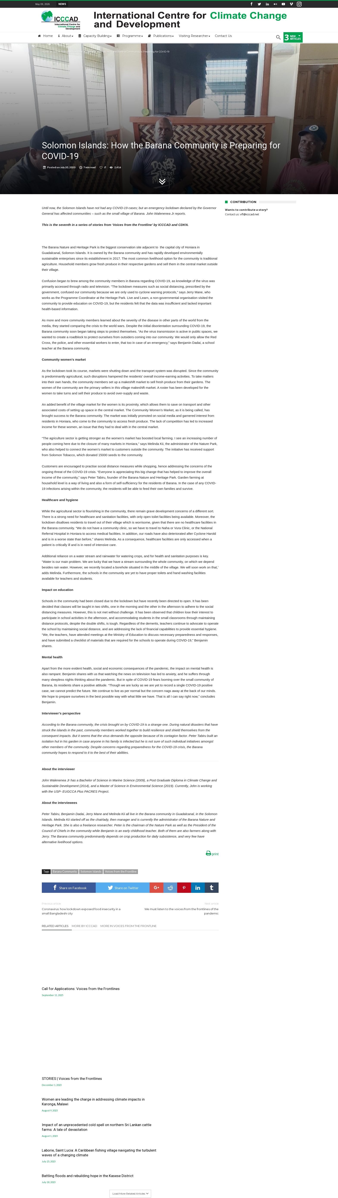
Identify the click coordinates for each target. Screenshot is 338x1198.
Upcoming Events (112, 1180)
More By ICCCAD (84, 926)
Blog (193, 1180)
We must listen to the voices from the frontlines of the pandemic (178, 908)
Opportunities (88, 1180)
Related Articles (55, 926)
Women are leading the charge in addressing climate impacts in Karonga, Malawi (189, 946)
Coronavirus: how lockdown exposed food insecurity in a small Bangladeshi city (83, 908)
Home (45, 51)
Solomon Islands (91, 871)
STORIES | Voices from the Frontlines (123, 982)
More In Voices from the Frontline (128, 926)
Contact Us (42, 1094)
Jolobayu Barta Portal (187, 1101)
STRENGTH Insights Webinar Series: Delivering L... (101, 4)
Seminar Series (250, 1180)
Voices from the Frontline (67, 51)
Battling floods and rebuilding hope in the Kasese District (186, 1007)
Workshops (229, 1180)
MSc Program (177, 1180)
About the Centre (47, 1081)
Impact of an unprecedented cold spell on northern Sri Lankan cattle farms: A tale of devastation (69, 1010)
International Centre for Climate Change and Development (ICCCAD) (97, 1194)
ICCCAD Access (45, 1101)
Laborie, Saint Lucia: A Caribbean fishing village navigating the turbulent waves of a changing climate (128, 1012)
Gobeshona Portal (185, 1085)
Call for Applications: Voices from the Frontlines (69, 982)
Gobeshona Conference (189, 1091)
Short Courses (209, 1180)
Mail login (42, 1088)
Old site (40, 1114)
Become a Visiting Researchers (146, 1180)
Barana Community (65, 871)
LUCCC (176, 1096)
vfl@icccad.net (249, 214)
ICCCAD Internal (46, 1107)
